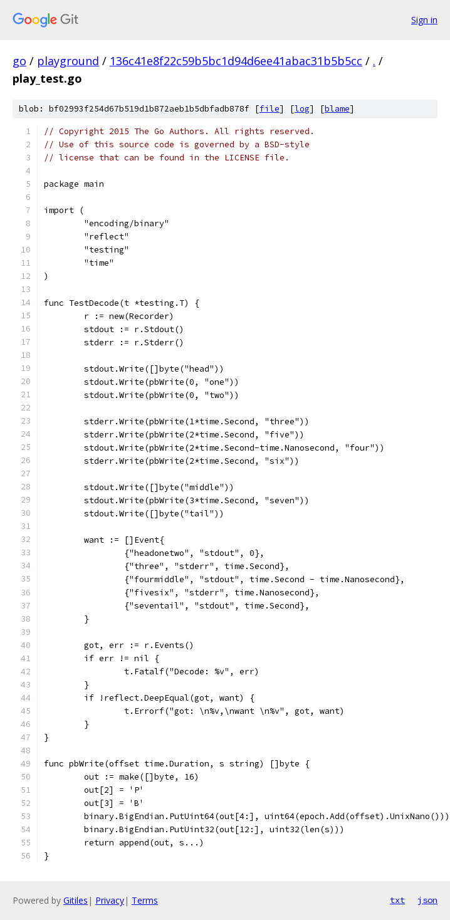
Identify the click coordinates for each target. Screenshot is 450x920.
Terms (145, 900)
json (427, 900)
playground (68, 60)
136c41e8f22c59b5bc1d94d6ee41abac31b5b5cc (236, 60)
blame (337, 108)
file (269, 108)
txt (397, 900)
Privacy (109, 900)
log (302, 108)
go (19, 60)
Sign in (424, 20)
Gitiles (75, 900)
